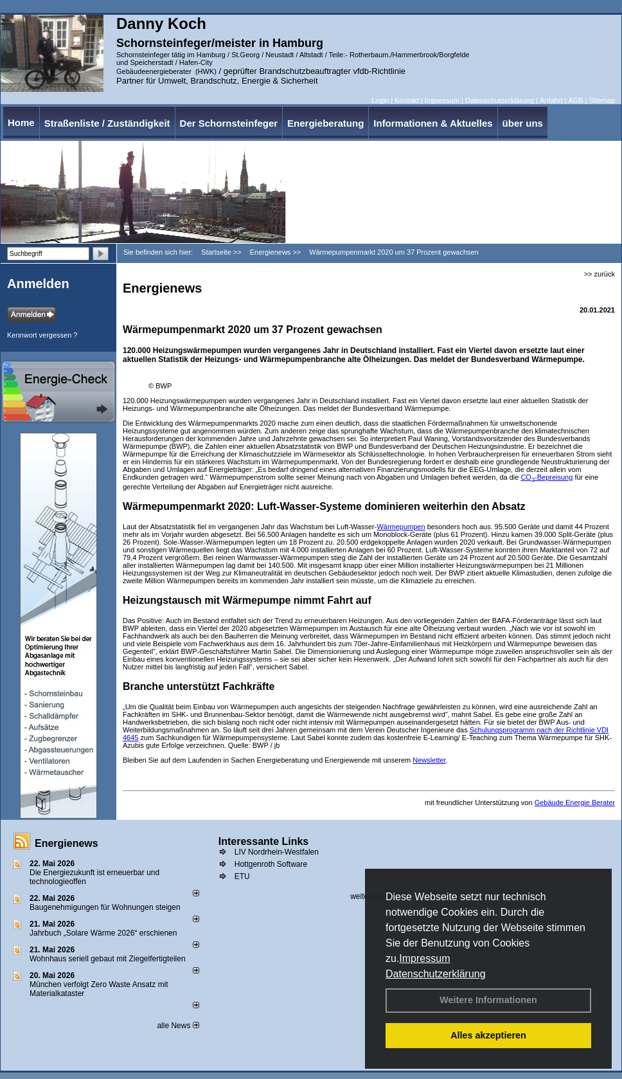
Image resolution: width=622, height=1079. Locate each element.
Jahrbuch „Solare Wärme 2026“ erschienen (103, 933)
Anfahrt (551, 100)
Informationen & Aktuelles (432, 123)
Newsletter (429, 760)
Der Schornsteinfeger (229, 123)
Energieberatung (325, 123)
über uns (522, 123)
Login (380, 100)
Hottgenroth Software (271, 864)
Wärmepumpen (401, 526)
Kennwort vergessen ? (42, 335)
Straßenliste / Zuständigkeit (107, 123)
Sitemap (602, 100)
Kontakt (406, 100)
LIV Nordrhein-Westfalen (277, 852)
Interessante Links (263, 841)
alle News (178, 1025)
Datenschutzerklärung (436, 973)
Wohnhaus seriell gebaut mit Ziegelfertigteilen (108, 958)
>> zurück (599, 274)
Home (21, 122)
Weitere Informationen (488, 1000)
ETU (242, 876)
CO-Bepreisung (546, 477)
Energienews (66, 843)
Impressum (424, 958)
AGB (575, 100)
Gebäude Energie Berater (575, 802)
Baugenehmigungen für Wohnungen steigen (105, 907)
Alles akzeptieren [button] (488, 1035)
